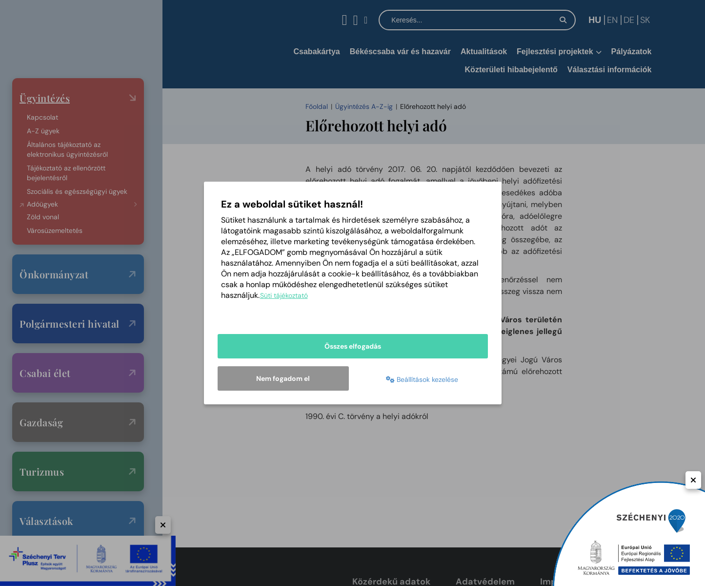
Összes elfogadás (352, 346)
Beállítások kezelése (422, 379)
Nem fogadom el (283, 378)
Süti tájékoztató (284, 295)
